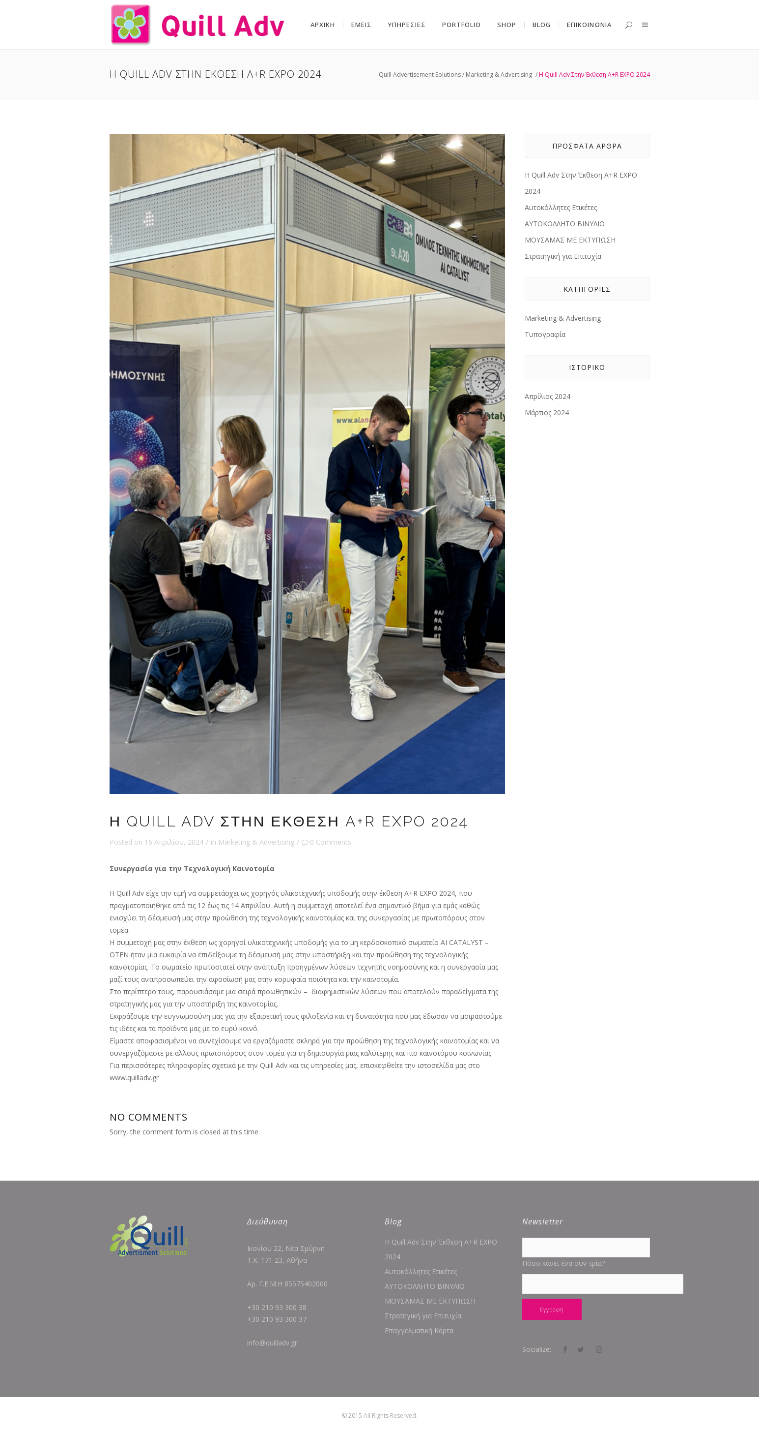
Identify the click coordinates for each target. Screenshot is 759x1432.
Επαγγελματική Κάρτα (419, 1330)
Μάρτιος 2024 (547, 412)
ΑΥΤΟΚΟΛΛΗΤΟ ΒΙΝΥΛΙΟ (565, 223)
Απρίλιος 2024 (547, 396)
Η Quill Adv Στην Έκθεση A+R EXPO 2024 (441, 1249)
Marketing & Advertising (499, 74)
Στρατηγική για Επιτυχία (563, 256)
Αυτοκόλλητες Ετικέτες (561, 207)
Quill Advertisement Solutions (420, 74)
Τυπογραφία (545, 334)
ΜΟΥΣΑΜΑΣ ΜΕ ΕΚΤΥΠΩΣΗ (570, 239)
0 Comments (326, 842)
